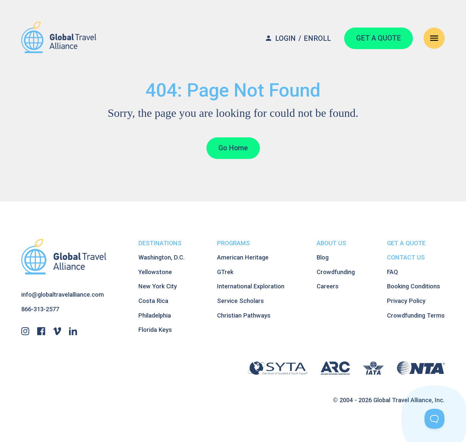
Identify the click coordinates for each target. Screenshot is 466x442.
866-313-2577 (40, 309)
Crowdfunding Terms (416, 315)
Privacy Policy (406, 300)
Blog (323, 257)
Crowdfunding (336, 271)
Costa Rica (153, 300)
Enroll (317, 38)
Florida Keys (155, 329)
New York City (157, 286)
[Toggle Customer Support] (434, 419)
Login (285, 38)
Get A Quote (406, 243)
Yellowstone (155, 271)
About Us (331, 243)
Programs (233, 243)
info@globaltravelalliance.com (62, 294)
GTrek (225, 271)
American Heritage (243, 257)
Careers (328, 286)
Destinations (160, 243)
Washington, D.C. (161, 257)
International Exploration (250, 286)
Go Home (233, 148)
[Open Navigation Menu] (434, 38)
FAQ (392, 271)
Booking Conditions (413, 286)
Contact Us (406, 257)
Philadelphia (154, 315)
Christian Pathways (244, 315)
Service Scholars (240, 300)
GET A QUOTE (378, 38)
